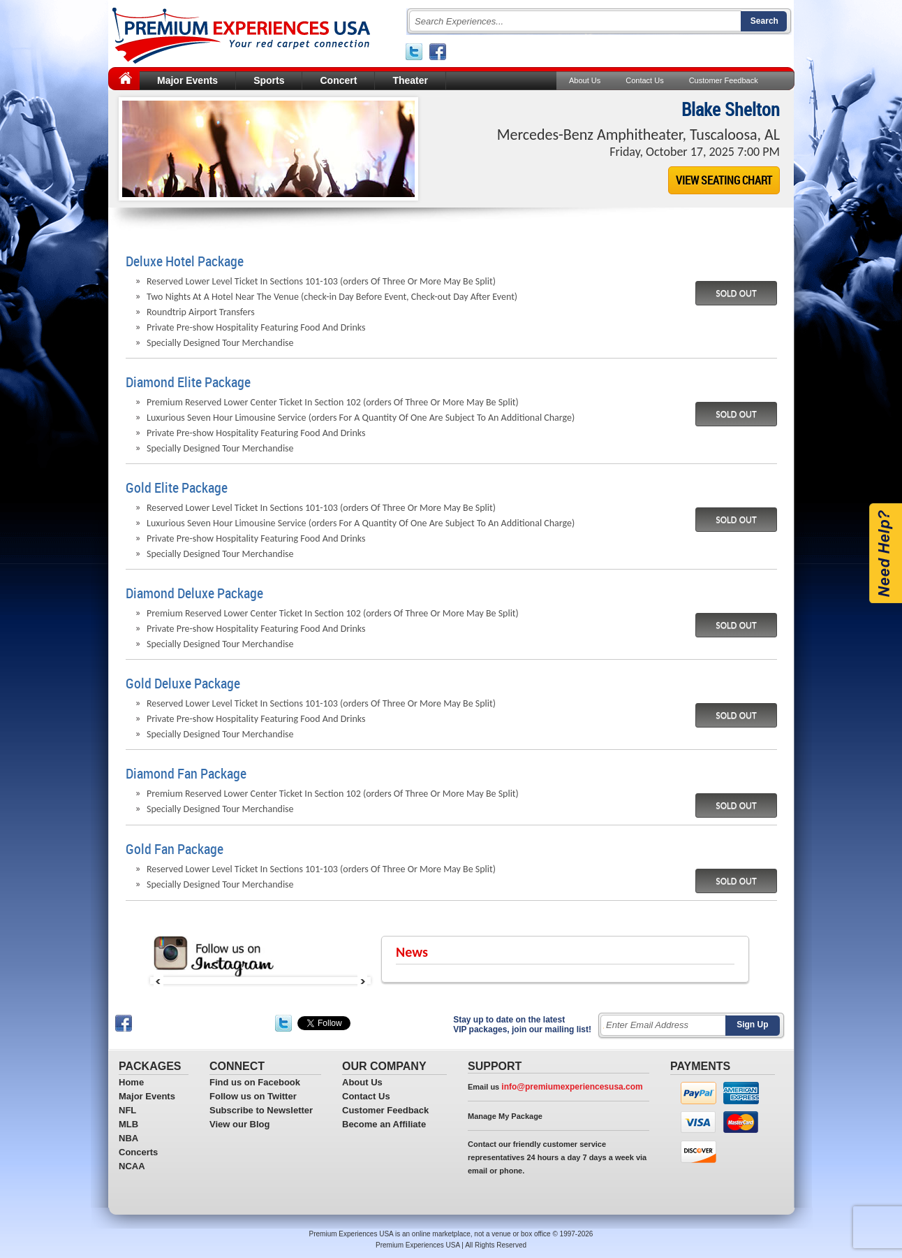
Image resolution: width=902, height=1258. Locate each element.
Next (362, 980)
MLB (128, 1124)
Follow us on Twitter (253, 1096)
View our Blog (239, 1124)
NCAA (132, 1166)
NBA (128, 1138)
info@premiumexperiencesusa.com (571, 1087)
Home (131, 1082)
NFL (127, 1110)
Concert (338, 80)
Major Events (187, 80)
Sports (268, 80)
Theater (410, 80)
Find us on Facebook (254, 1082)
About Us (584, 80)
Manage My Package (505, 1116)
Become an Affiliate (384, 1124)
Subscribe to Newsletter (261, 1110)
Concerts (138, 1152)
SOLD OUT (736, 293)
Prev (158, 980)
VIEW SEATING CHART (724, 180)
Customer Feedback (723, 80)
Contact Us (644, 80)
